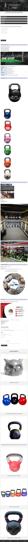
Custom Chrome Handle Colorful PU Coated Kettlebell (14, 475)
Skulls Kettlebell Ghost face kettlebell (14, 382)
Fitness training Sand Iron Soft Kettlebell (14, 506)
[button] (13, 10)
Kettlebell (12, 13)
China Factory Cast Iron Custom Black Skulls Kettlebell (14, 537)
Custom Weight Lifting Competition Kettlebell (9, 330)
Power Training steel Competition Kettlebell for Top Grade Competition (13, 413)
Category (8, 13)
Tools (9, 13)
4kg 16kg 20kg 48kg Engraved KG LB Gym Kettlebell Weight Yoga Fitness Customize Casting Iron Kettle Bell (14, 444)
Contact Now (3, 40)
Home (6, 13)
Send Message (4, 345)
